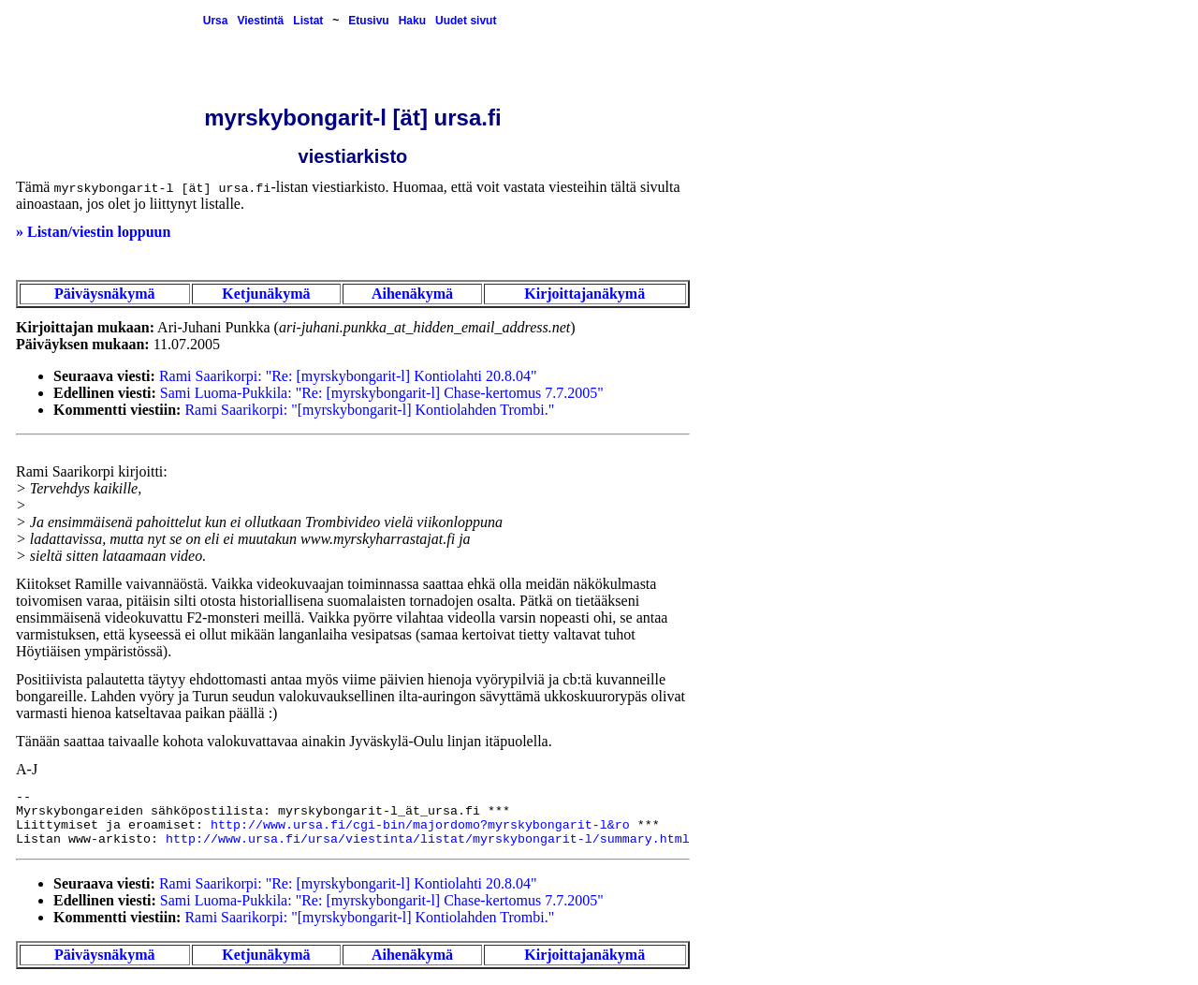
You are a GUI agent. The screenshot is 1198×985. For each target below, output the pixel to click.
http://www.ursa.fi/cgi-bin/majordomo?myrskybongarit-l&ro (420, 825)
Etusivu (368, 20)
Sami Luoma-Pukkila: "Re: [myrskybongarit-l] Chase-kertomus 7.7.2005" (382, 393)
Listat (308, 20)
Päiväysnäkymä (104, 293)
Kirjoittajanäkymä (584, 293)
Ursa (215, 20)
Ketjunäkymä (266, 293)
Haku (412, 20)
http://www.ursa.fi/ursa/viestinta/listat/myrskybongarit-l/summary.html (428, 839)
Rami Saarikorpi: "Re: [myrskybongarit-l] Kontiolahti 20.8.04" (348, 376)
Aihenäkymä (412, 293)
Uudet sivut (465, 20)
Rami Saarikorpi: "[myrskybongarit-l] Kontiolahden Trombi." (369, 410)
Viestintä (260, 20)
